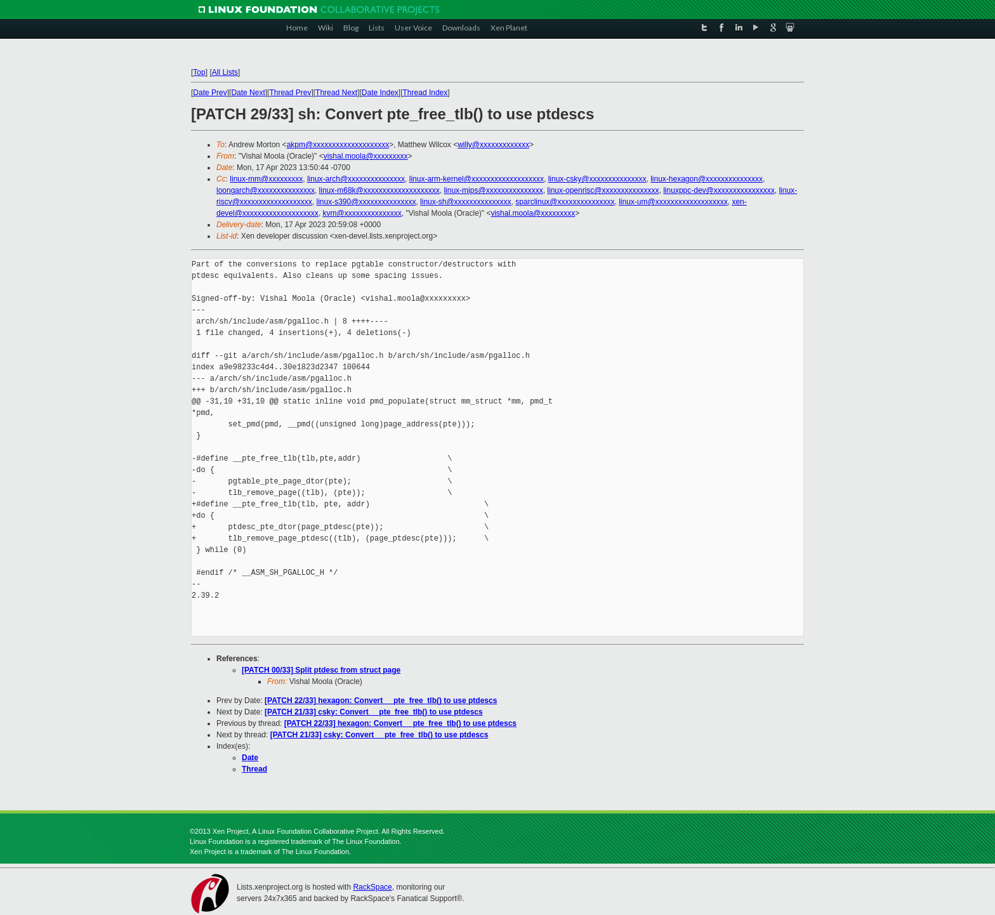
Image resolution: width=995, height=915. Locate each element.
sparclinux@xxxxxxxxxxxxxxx (564, 201)
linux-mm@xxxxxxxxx (266, 178)
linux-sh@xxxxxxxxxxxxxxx (465, 201)
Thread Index (425, 92)
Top (199, 72)
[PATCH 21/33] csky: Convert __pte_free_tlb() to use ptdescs (374, 712)
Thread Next (336, 92)
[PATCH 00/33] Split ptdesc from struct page (321, 670)
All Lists (225, 72)
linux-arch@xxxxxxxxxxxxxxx (356, 178)
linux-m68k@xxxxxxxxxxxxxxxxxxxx (379, 190)
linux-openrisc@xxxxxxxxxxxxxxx (603, 190)
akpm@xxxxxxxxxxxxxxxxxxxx (338, 144)
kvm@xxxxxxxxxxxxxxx (362, 213)
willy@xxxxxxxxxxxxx (493, 144)
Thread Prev (290, 92)
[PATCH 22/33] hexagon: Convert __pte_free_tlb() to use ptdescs (381, 700)
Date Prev (210, 92)
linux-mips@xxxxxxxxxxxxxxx (493, 190)
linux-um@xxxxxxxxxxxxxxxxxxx (673, 201)
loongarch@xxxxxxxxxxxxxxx (265, 190)
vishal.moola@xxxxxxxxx (366, 156)
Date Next (248, 92)
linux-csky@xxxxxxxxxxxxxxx (597, 178)
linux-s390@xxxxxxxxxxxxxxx (366, 201)
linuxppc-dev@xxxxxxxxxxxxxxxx (719, 190)
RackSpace (372, 887)
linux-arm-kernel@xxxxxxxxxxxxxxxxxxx (476, 178)
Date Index (380, 92)
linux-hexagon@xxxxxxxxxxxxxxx (706, 178)
